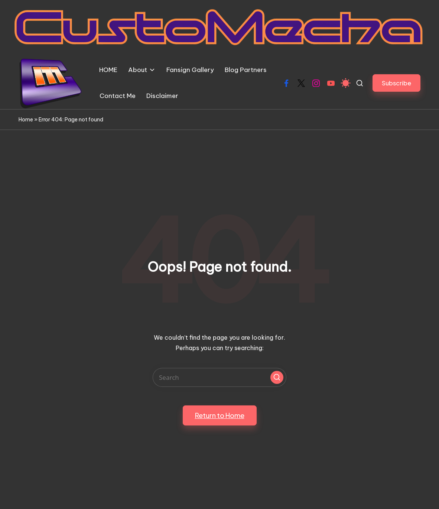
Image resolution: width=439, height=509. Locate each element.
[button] (396, 83)
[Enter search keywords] (219, 377)
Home (26, 119)
